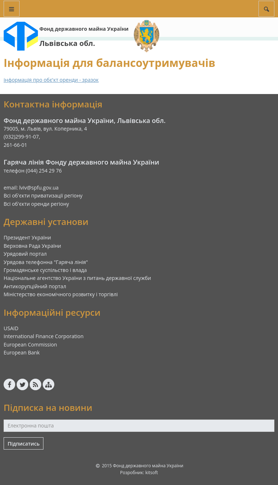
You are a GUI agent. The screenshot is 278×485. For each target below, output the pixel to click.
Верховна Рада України (32, 245)
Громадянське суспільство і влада (45, 270)
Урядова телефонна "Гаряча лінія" (46, 262)
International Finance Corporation (44, 336)
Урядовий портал (25, 253)
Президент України (27, 237)
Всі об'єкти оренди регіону (36, 203)
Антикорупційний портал (35, 286)
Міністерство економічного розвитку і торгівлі (61, 294)
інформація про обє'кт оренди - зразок (51, 79)
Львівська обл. (67, 43)
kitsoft (151, 472)
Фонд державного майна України (84, 28)
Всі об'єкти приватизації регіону (43, 195)
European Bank (22, 352)
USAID (11, 328)
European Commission (30, 344)
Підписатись (23, 443)
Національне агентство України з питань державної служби (77, 278)
